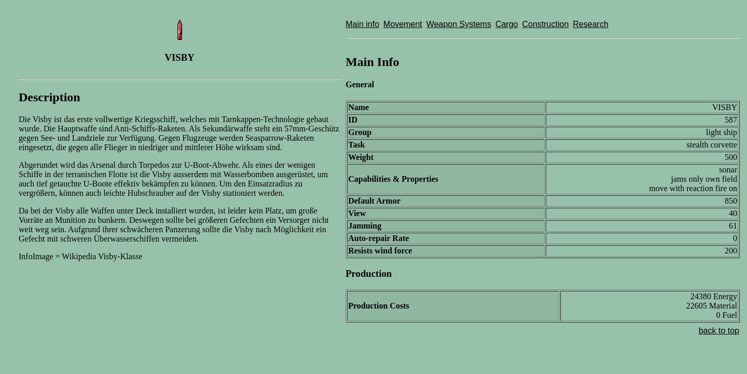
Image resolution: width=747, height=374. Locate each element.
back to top (719, 330)
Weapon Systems (458, 24)
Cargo (506, 24)
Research (590, 24)
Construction (545, 24)
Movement (402, 24)
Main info (362, 24)
